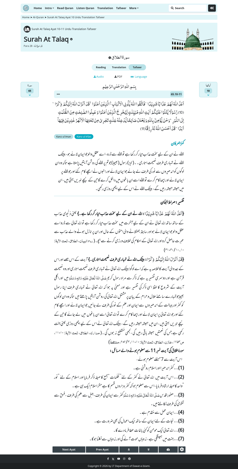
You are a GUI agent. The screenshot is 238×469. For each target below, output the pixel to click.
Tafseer (121, 8)
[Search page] (187, 8)
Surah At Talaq (48, 39)
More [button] (132, 8)
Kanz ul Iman (63, 136)
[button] (58, 94)
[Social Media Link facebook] (108, 458)
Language (139, 76)
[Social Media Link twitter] (113, 458)
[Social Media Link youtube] (119, 458)
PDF (118, 76)
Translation (105, 8)
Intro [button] (48, 8)
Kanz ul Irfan (84, 136)
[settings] (182, 449)
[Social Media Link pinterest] (129, 458)
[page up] (129, 449)
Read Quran (65, 8)
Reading (101, 67)
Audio (99, 76)
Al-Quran (38, 17)
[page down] (148, 449)
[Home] (26, 7)
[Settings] (212, 8)
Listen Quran (85, 8)
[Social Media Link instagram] (124, 458)
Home (38, 8)
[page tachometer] (168, 449)
